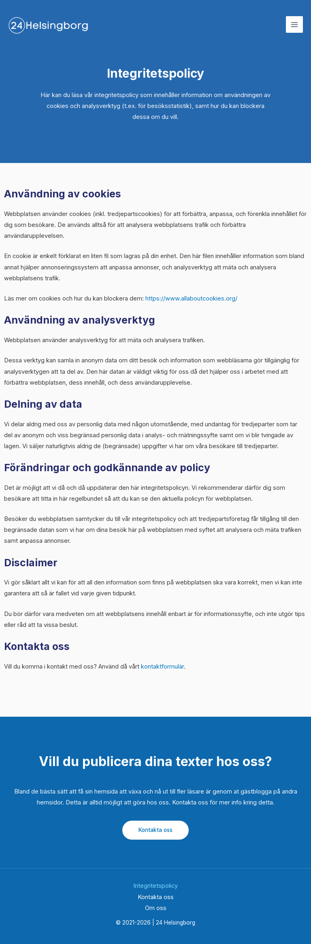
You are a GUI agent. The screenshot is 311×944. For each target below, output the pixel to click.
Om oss (155, 908)
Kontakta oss (155, 830)
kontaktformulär (162, 666)
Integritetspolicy (155, 885)
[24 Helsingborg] (48, 25)
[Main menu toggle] (294, 25)
